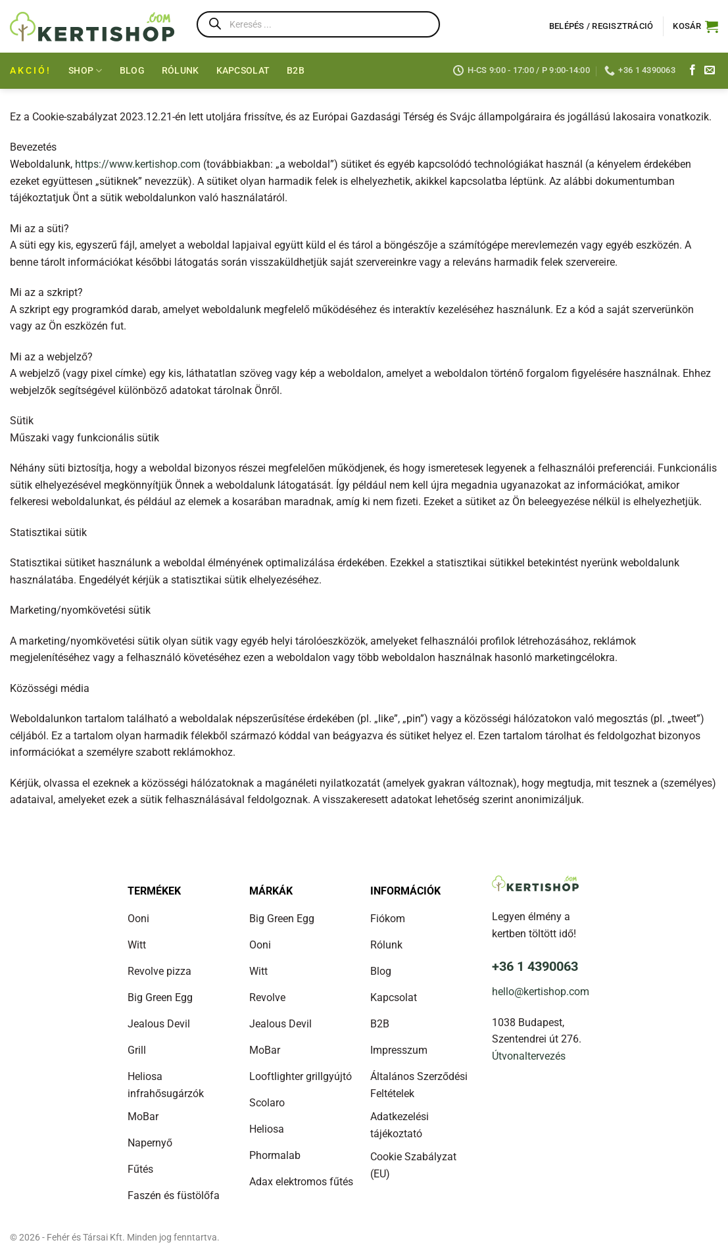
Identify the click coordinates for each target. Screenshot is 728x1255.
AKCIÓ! (30, 70)
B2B (295, 70)
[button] (695, 26)
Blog (132, 70)
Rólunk (180, 70)
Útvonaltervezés (529, 1056)
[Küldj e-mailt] (709, 70)
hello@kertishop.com (540, 991)
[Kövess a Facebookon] (692, 70)
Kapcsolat (243, 70)
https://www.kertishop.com (138, 164)
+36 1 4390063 (535, 966)
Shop (85, 70)
